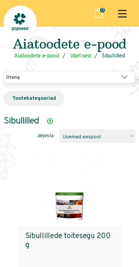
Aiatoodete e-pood (36, 56)
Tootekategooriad (34, 98)
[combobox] (97, 136)
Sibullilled (113, 56)
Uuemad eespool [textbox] (82, 137)
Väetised (80, 56)
